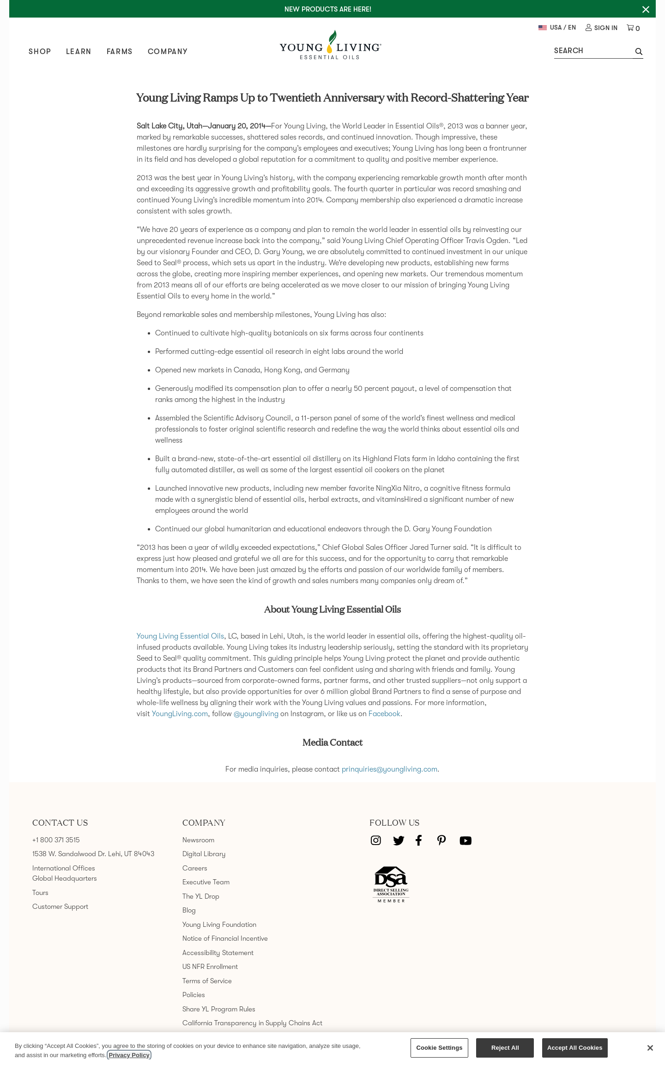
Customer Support (60, 905)
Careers (194, 867)
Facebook (384, 713)
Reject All (505, 1047)
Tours (40, 891)
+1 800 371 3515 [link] (56, 838)
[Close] (650, 1048)
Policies (193, 994)
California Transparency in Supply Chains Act (252, 1022)
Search (565, 51)
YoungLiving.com (180, 713)
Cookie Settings (439, 1047)
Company (171, 52)
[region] (332, 1048)
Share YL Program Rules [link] (218, 1008)
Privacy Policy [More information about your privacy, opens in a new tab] (129, 1055)
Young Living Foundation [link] (219, 923)
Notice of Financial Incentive (225, 937)
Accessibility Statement (218, 951)
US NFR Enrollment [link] (210, 966)
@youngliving (256, 713)
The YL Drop (200, 895)
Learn (82, 52)
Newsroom (198, 838)
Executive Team (206, 881)
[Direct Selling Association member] (391, 884)
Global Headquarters (64, 877)
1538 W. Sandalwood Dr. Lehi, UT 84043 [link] (93, 853)
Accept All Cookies (575, 1047)
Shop (43, 52)
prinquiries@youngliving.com (389, 768)
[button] (634, 53)
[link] (598, 28)
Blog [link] (189, 909)
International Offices (63, 867)
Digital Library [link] (204, 853)
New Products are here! (327, 9)
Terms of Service (207, 979)
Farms (123, 52)
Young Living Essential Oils (180, 635)
